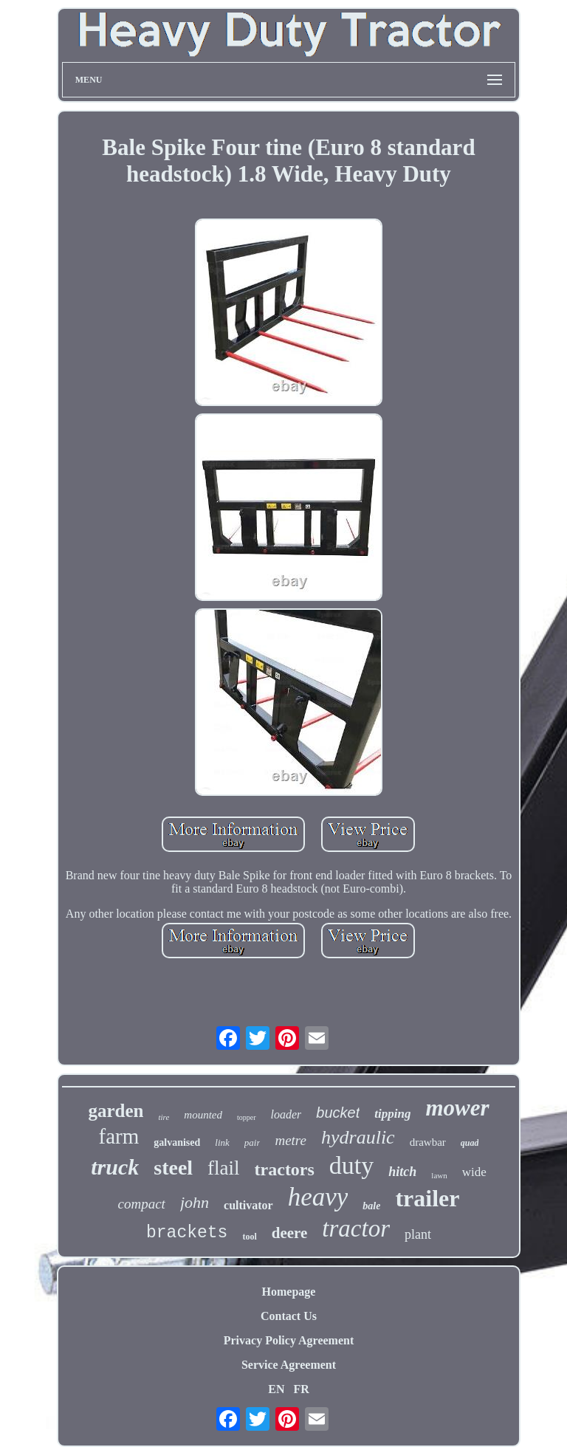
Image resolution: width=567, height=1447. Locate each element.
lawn (439, 1175)
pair (252, 1142)
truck (115, 1167)
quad (470, 1143)
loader (286, 1114)
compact (141, 1203)
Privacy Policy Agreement (289, 1340)
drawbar (428, 1142)
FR (301, 1389)
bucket (338, 1112)
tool (249, 1236)
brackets (186, 1233)
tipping (392, 1114)
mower (457, 1108)
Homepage (289, 1291)
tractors (285, 1169)
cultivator (248, 1205)
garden (115, 1111)
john (194, 1202)
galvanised (177, 1142)
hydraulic (358, 1137)
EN (276, 1389)
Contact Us (289, 1316)
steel (173, 1167)
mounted (203, 1115)
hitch (402, 1171)
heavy (318, 1197)
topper (246, 1117)
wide (474, 1172)
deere (290, 1233)
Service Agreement (288, 1364)
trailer (427, 1198)
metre (290, 1140)
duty (351, 1165)
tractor (356, 1228)
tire (163, 1117)
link (222, 1142)
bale (371, 1205)
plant (418, 1234)
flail (223, 1168)
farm (119, 1136)
